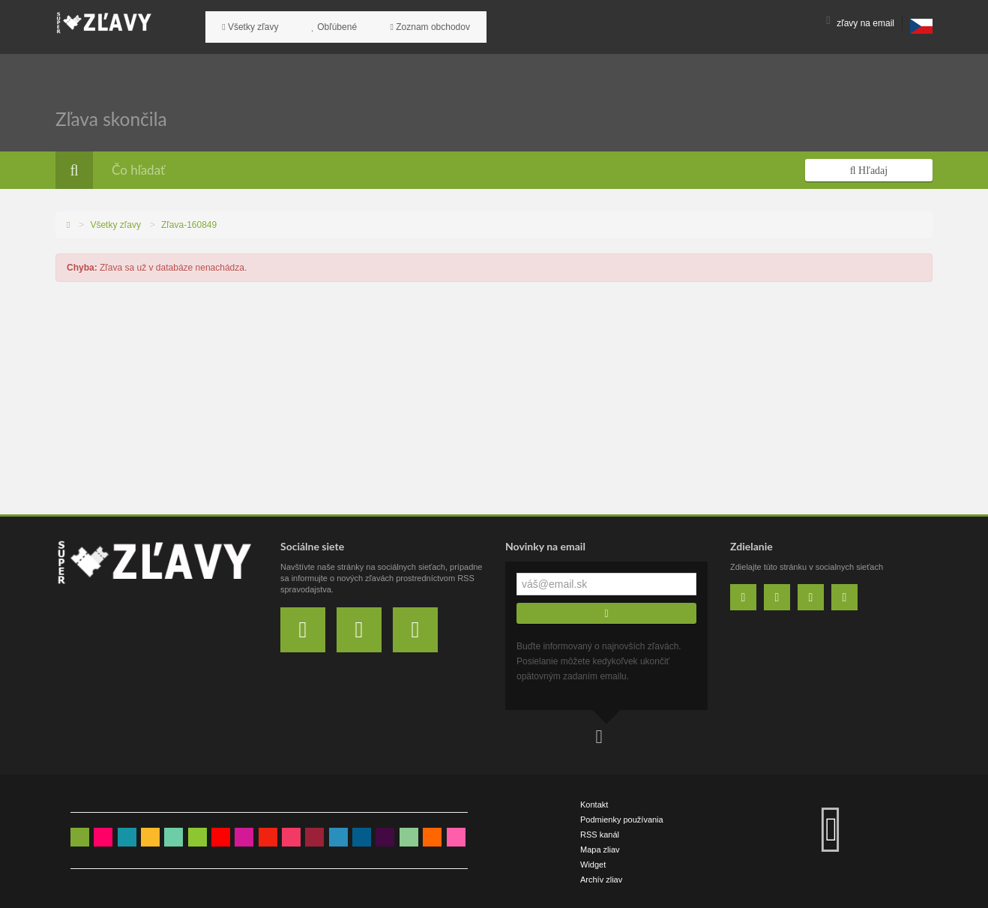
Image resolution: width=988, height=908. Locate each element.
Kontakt (594, 803)
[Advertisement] (494, 400)
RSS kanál (599, 833)
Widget (593, 863)
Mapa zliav (600, 848)
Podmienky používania (621, 818)
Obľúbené (317, 23)
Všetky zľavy (245, 23)
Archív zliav (601, 878)
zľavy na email (860, 23)
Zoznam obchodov (402, 23)
